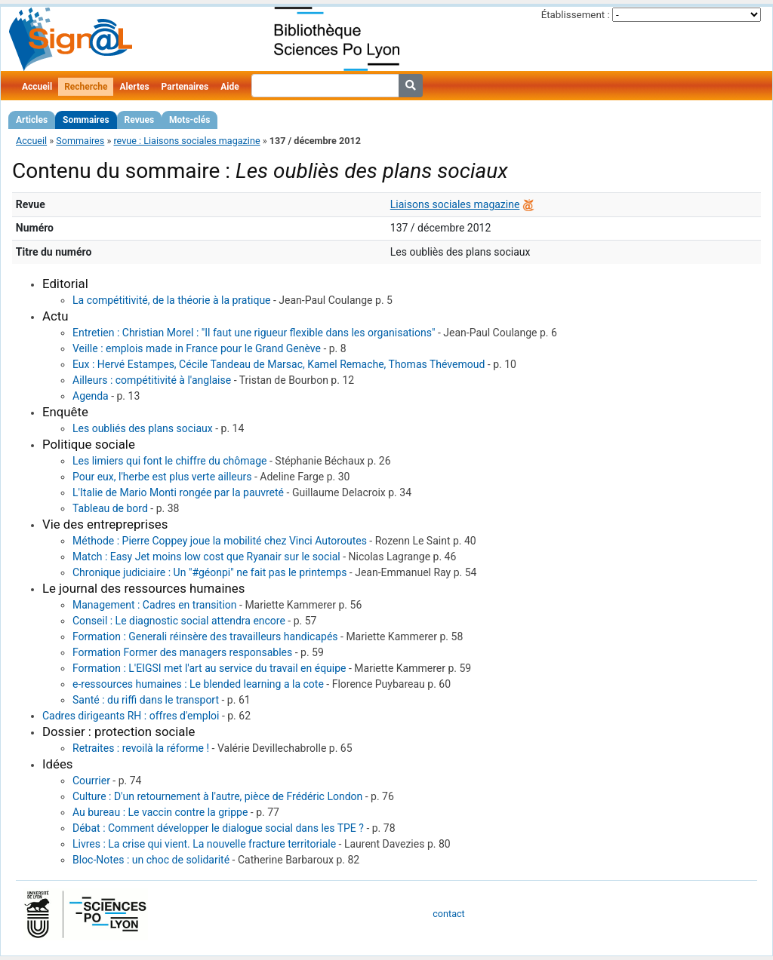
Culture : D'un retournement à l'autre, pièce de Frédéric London (217, 796)
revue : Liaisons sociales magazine (186, 140)
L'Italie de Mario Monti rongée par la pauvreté (178, 492)
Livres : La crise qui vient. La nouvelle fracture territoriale (204, 844)
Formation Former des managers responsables (182, 652)
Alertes (134, 86)
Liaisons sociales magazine (455, 204)
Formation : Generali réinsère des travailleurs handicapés (205, 636)
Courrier (91, 780)
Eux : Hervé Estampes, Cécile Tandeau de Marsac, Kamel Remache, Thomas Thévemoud (278, 364)
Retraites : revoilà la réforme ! (140, 748)
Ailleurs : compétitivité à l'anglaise (151, 380)
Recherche (85, 86)
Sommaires (86, 120)
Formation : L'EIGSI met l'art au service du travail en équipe (209, 668)
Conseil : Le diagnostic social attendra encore (178, 621)
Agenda (90, 396)
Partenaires (185, 86)
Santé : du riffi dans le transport (145, 700)
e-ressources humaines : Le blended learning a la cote (198, 684)
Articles (32, 120)
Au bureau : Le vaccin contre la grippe (160, 812)
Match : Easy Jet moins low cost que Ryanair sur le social (206, 557)
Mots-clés (189, 120)
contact (448, 913)
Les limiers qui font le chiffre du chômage (169, 461)
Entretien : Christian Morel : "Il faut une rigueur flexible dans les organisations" (253, 333)
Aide (229, 86)
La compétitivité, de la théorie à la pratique (171, 300)
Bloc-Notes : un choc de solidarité (150, 860)
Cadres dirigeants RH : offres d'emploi (130, 716)
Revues (140, 120)
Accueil (37, 86)
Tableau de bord (110, 508)
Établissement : (575, 14)
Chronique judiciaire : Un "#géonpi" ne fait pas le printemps (209, 572)
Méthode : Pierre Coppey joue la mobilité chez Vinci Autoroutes (219, 541)
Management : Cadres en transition (154, 605)
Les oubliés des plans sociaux (142, 428)
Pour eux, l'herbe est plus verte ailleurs (161, 477)
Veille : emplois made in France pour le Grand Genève (196, 348)
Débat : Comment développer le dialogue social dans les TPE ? (218, 828)
